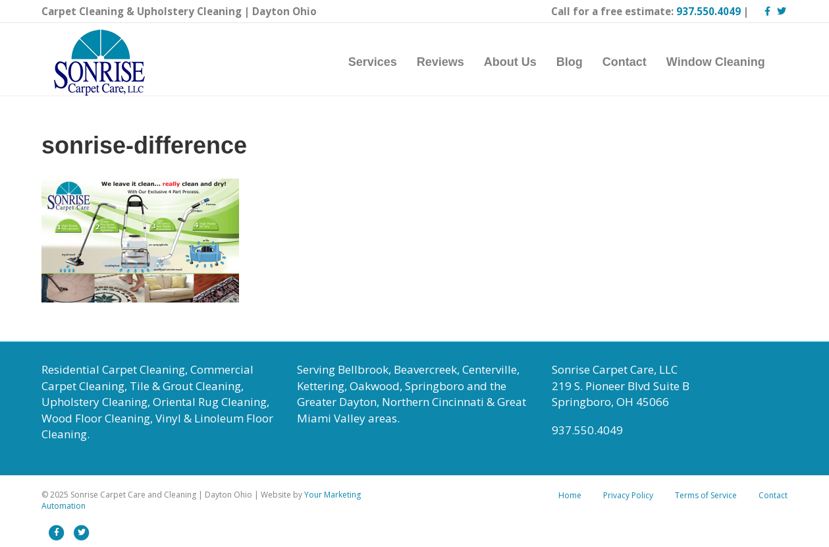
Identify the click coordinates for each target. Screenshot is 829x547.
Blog (582, 62)
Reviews (453, 62)
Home (569, 495)
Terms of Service (706, 495)
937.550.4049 (708, 11)
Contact (637, 62)
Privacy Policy (628, 495)
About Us (522, 62)
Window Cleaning (728, 62)
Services (385, 62)
